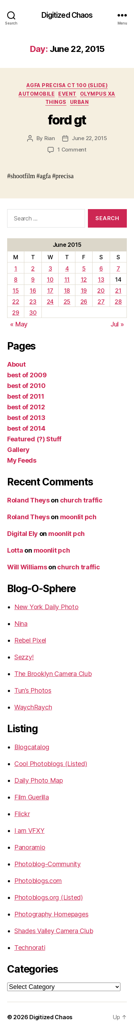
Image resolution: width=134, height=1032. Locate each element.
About (16, 364)
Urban (79, 102)
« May (19, 324)
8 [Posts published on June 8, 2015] (16, 279)
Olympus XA (97, 94)
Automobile (37, 94)
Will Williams (27, 567)
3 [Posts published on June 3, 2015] (50, 268)
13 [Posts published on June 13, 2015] (101, 279)
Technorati (29, 947)
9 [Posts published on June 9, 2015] (33, 279)
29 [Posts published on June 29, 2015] (15, 312)
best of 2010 (26, 385)
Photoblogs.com (38, 880)
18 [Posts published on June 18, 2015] (67, 290)
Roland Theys (28, 500)
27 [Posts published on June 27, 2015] (101, 301)
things (55, 102)
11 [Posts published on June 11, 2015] (67, 279)
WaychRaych (33, 707)
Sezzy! (24, 657)
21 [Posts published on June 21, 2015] (118, 290)
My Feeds (21, 460)
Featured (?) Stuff (34, 439)
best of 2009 (27, 375)
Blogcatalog (31, 747)
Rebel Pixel (30, 640)
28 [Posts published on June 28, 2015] (118, 301)
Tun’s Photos (32, 690)
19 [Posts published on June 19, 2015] (84, 290)
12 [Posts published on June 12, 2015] (84, 279)
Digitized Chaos (67, 15)
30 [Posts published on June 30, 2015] (32, 312)
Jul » (117, 324)
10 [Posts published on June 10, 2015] (50, 279)
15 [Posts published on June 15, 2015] (16, 290)
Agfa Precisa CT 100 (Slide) (67, 85)
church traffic (81, 500)
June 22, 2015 (89, 138)
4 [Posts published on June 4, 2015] (67, 268)
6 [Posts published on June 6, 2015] (101, 268)
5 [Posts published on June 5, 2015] (84, 268)
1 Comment (72, 149)
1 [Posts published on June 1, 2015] (15, 268)
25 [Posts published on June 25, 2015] (67, 301)
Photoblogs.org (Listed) (48, 897)
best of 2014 (26, 428)
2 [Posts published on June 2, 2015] (33, 268)
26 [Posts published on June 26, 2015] (83, 301)
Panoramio (29, 847)
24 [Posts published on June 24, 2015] (50, 301)
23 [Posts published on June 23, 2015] (32, 301)
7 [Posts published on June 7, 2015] (118, 268)
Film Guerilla (31, 797)
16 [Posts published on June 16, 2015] (33, 290)
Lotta (15, 550)
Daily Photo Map (38, 780)
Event (67, 94)
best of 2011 (25, 396)
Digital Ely (22, 533)
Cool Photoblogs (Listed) (50, 763)
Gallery (18, 449)
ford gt (67, 120)
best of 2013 (26, 417)
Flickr (22, 814)
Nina (21, 623)
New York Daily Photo (46, 607)
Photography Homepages (51, 914)
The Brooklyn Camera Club (53, 673)
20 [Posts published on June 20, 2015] (100, 290)
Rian (49, 138)
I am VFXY (29, 830)
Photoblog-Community (47, 864)
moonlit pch (78, 517)
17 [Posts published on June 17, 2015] (50, 290)
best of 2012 (26, 407)
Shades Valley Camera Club (53, 931)
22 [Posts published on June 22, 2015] (15, 301)
